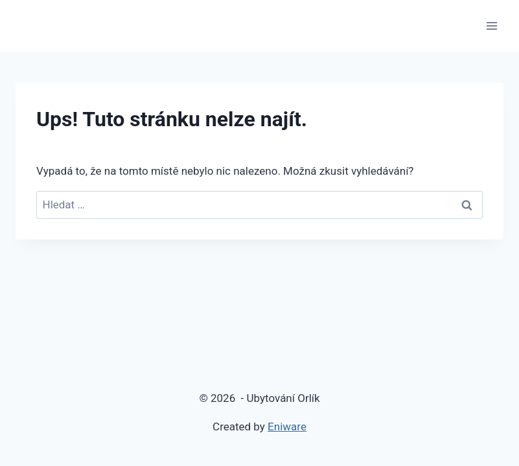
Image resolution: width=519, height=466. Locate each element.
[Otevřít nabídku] (491, 26)
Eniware (287, 426)
